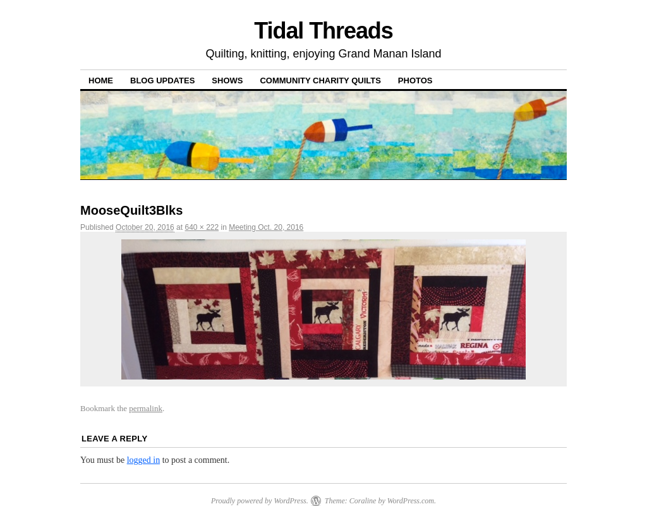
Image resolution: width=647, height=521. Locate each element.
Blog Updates (162, 80)
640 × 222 (201, 227)
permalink (145, 408)
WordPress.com (410, 500)
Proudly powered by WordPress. (259, 500)
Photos (415, 80)
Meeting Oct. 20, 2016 (266, 227)
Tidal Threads (323, 31)
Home (100, 80)
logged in (143, 460)
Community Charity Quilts (320, 80)
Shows (227, 80)
